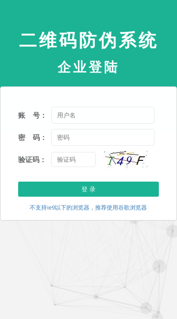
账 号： (32, 115)
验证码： (32, 159)
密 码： (32, 137)
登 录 (88, 189)
